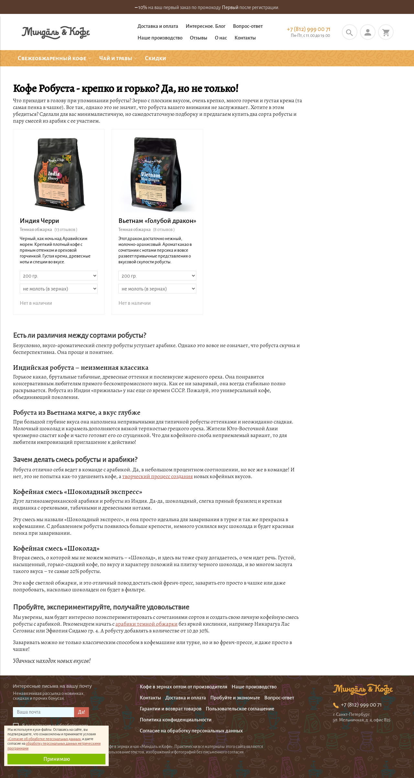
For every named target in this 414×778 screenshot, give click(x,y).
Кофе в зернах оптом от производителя (183, 686)
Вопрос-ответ (248, 26)
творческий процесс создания (157, 476)
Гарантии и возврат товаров (171, 708)
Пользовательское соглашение (240, 708)
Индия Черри (39, 220)
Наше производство (159, 37)
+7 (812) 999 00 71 (309, 29)
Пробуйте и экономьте (235, 697)
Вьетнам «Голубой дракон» (157, 220)
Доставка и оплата (157, 26)
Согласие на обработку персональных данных (191, 730)
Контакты (245, 37)
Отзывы (198, 37)
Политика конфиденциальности (176, 719)
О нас (221, 37)
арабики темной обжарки (146, 624)
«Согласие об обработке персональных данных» (44, 739)
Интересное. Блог (205, 26)
